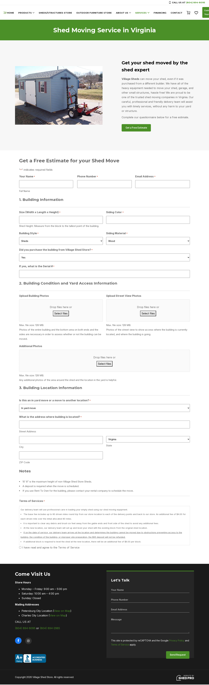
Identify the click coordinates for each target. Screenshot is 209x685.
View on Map (62, 611)
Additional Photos (30, 346)
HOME (11, 12)
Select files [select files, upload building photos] (61, 314)
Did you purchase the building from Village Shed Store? (56, 250)
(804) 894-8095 (195, 2)
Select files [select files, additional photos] (104, 364)
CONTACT (177, 12)
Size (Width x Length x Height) (39, 213)
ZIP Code (24, 462)
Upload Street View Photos (123, 296)
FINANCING (160, 12)
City (21, 447)
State (109, 446)
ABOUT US (123, 12)
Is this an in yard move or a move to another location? (55, 401)
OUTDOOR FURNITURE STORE (95, 12)
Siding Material (116, 234)
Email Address (145, 177)
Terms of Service (120, 645)
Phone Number (87, 177)
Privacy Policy (176, 641)
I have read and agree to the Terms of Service (51, 548)
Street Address (27, 431)
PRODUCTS (25, 12)
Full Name (24, 191)
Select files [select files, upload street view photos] (148, 314)
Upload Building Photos (34, 296)
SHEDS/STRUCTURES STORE (56, 12)
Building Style (29, 234)
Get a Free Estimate (137, 128)
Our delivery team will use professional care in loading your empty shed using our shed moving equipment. (104, 527)
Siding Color (114, 213)
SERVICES (141, 12)
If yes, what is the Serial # (36, 267)
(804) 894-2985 (50, 628)
